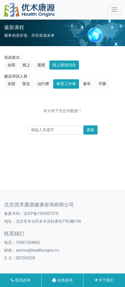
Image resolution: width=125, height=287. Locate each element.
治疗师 (43, 83)
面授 (41, 65)
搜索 (90, 130)
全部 (11, 65)
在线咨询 (62, 280)
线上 (26, 65)
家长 (87, 83)
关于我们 (104, 280)
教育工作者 (66, 83)
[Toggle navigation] (114, 10)
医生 (26, 83)
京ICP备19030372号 (41, 213)
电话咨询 (20, 280)
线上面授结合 (64, 65)
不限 (102, 83)
